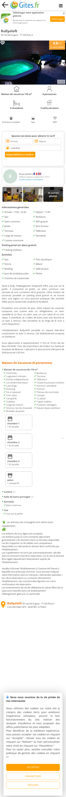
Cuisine (9, 491)
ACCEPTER (33, 767)
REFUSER (33, 785)
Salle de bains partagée (18, 496)
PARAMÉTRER (33, 776)
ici (7, 756)
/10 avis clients (57, 45)
